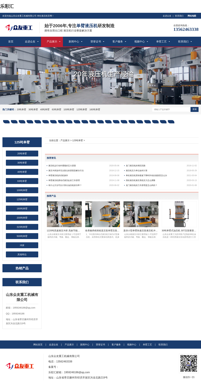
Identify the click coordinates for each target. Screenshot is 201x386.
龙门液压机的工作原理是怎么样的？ (161, 185)
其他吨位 (22, 254)
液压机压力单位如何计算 (161, 170)
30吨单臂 (33, 109)
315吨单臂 (22, 227)
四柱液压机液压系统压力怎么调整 (161, 180)
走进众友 (167, 16)
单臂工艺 (161, 41)
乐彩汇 (7, 6)
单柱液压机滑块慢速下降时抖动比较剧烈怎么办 (161, 175)
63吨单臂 (56, 109)
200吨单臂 (22, 217)
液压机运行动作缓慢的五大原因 (83, 165)
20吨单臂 (21, 109)
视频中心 (139, 41)
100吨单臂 (69, 109)
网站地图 (192, 16)
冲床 (22, 245)
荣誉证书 (96, 41)
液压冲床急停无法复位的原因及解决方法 (83, 170)
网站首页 (37, 344)
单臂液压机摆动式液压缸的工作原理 (83, 180)
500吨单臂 (22, 236)
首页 (10, 41)
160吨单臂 (94, 109)
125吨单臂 (81, 109)
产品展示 (52, 41)
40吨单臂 (45, 109)
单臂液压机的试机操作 (83, 175)
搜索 (195, 109)
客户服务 (117, 41)
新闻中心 (74, 41)
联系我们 (179, 16)
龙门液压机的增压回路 (161, 165)
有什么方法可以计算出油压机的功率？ (83, 185)
